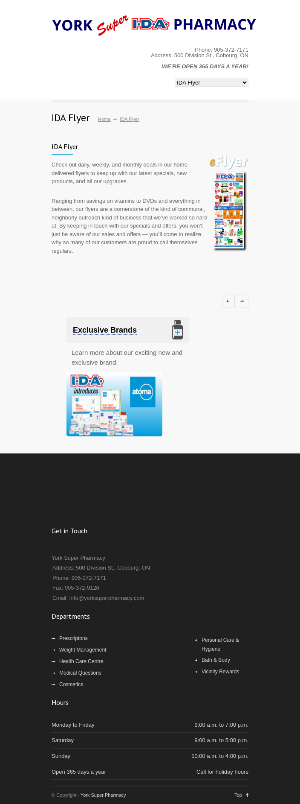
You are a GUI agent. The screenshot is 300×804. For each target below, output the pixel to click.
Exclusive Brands (105, 330)
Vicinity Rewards (220, 672)
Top (238, 795)
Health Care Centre (81, 661)
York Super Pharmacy (103, 795)
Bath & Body (216, 660)
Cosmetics (71, 684)
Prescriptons (73, 638)
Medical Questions (80, 673)
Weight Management (83, 650)
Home (104, 119)
